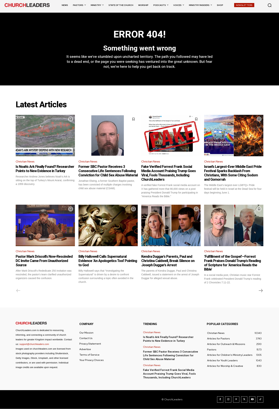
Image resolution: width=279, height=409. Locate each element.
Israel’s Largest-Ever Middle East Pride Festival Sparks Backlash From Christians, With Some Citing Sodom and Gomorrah (233, 173)
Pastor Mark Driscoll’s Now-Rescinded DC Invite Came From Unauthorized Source (44, 261)
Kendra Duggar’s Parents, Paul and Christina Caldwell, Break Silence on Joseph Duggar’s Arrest (167, 261)
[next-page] (260, 290)
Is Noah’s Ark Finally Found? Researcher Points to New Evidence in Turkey (45, 169)
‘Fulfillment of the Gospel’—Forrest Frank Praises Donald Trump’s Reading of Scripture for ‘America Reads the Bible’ (232, 263)
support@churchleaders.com (34, 344)
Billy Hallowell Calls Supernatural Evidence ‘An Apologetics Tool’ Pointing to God (107, 261)
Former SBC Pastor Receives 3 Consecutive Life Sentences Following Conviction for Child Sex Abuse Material (108, 171)
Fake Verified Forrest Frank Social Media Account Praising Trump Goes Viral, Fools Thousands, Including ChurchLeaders (168, 173)
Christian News (25, 162)
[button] (269, 5)
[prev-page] (18, 290)
